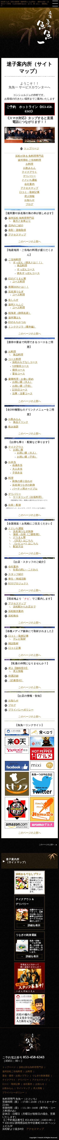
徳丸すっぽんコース (28, 273)
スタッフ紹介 (15, 574)
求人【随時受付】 (18, 668)
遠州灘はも (14, 317)
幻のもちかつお (17, 322)
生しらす (13, 300)
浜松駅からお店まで (24, 606)
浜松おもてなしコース (24, 362)
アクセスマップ (29, 188)
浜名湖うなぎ (15, 291)
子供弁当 (17, 472)
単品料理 (22, 265)
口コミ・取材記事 (29, 192)
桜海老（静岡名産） (19, 313)
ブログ (29, 204)
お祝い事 (18, 449)
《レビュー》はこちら (25, 543)
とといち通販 (29, 180)
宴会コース (18, 373)
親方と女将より (22, 221)
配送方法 (18, 546)
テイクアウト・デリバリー (15, 1080)
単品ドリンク (20, 422)
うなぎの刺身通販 (41, 1076)
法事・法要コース (22, 393)
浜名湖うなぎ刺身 (23, 531)
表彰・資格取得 (17, 230)
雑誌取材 (13, 643)
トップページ (31, 148)
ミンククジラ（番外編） (22, 326)
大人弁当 (17, 469)
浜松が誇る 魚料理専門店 (29, 156)
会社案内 (29, 184)
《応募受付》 (15, 680)
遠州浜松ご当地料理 (12, 1071)
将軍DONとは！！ (18, 287)
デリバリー (29, 176)
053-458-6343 (33, 1057)
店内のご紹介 (15, 225)
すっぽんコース (26, 269)
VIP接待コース (20, 366)
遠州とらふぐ (15, 304)
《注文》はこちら (23, 540)
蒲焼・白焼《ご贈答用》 (27, 534)
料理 (10, 478)
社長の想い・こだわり (25, 569)
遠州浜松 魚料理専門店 (21, 218)
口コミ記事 (14, 648)
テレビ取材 (19, 639)
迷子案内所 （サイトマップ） (16, 861)
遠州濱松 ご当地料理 (29, 160)
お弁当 (12, 462)
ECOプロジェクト (18, 583)
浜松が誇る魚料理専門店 (31, 1067)
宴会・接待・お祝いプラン (15, 1076)
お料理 (29, 164)
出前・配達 (14, 505)
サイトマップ (23, 1088)
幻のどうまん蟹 (17, 278)
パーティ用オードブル (24, 488)
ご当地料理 (14, 259)
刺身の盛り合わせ (22, 481)
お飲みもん (29, 168)
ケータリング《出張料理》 (28, 497)
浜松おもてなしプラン (28, 874)
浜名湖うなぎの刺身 (23, 485)
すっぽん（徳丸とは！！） (28, 262)
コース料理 (18, 281)
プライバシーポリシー (21, 709)
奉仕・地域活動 (17, 578)
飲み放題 (13, 426)
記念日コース (19, 389)
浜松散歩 (13, 615)
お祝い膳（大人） (22, 382)
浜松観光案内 (15, 611)
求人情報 (29, 196)
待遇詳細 (13, 676)
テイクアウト (29, 172)
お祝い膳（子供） (22, 386)
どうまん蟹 (19, 537)
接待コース (18, 370)
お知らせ (29, 200)
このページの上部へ (29, 241)
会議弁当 (17, 465)
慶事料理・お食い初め (21, 379)
